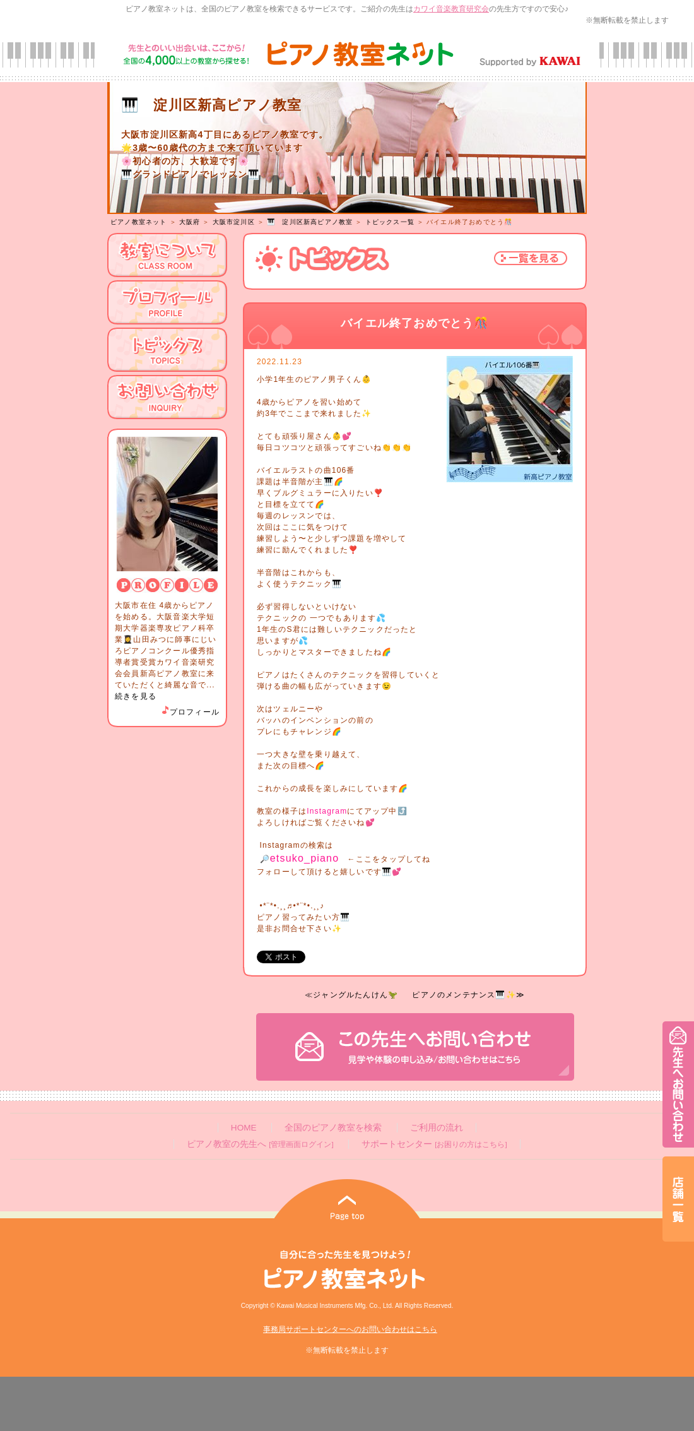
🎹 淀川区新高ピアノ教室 (310, 221)
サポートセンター (434, 1144)
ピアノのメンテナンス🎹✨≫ (468, 994)
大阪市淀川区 (234, 221)
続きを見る (135, 696)
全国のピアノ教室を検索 (333, 1127)
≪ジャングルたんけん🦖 (351, 994)
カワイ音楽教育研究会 (451, 8)
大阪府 (190, 221)
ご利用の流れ (436, 1127)
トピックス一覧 (390, 221)
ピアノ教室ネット (138, 221)
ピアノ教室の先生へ (260, 1144)
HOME (244, 1127)
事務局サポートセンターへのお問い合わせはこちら (350, 1329)
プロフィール (190, 712)
